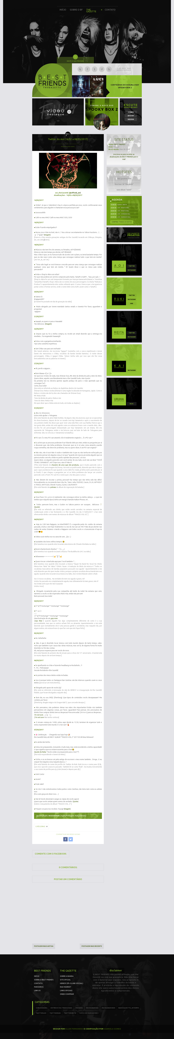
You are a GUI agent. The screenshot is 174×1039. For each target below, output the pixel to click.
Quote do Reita (40, 752)
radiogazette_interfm (128, 1008)
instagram (131, 270)
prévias (53, 487)
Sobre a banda (67, 976)
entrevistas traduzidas (61, 1008)
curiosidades (41, 1008)
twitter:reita (70, 1013)
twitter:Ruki (55, 1013)
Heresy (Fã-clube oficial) (71, 983)
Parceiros (38, 987)
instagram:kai (92, 1008)
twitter (132, 266)
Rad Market (65, 987)
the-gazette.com (124, 179)
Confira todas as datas (122, 222)
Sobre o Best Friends (43, 980)
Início (62, 9)
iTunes (131, 112)
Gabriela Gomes (112, 1029)
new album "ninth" (124, 190)
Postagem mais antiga (43, 946)
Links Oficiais (66, 990)
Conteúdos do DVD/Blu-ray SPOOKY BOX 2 (125, 86)
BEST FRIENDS (119, 144)
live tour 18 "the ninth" (124, 184)
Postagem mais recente (92, 946)
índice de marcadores (88, 1013)
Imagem (47, 235)
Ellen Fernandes (74, 1029)
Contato (110, 9)
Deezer (131, 119)
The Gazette (91, 10)
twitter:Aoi (41, 1013)
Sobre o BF (76, 9)
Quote (37, 507)
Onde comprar (67, 994)
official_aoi (75, 193)
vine (131, 303)
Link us (37, 990)
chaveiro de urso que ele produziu (65, 465)
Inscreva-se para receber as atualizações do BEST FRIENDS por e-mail (124, 156)
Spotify (131, 116)
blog (131, 403)
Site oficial (65, 980)
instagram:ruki (108, 1008)
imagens (79, 1008)
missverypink (54, 816)
